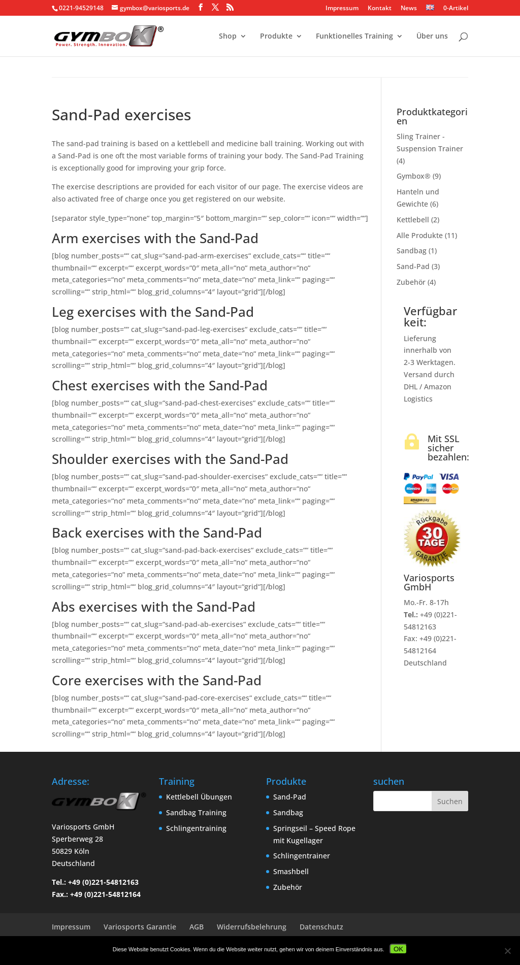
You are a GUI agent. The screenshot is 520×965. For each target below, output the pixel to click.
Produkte (276, 36)
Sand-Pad (413, 266)
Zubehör (411, 282)
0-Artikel (455, 8)
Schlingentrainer (301, 855)
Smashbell (291, 871)
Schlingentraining (196, 828)
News (409, 8)
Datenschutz (321, 926)
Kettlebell (413, 219)
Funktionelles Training (354, 36)
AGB (196, 926)
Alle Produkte (420, 235)
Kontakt (380, 8)
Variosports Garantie (140, 926)
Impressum (342, 8)
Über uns (432, 36)
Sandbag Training (196, 812)
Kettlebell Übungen (199, 797)
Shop (228, 36)
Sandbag (412, 250)
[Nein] (507, 951)
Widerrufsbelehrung (251, 926)
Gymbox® (414, 176)
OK (398, 949)
